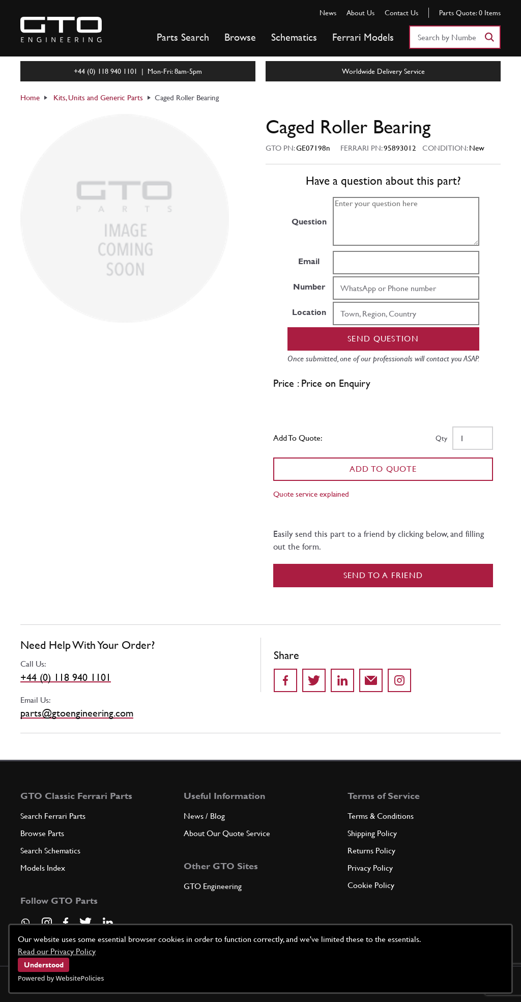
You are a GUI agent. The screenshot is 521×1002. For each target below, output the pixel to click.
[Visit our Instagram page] (47, 922)
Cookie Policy (371, 885)
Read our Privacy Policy (57, 951)
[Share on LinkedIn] (342, 680)
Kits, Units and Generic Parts (98, 97)
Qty (441, 438)
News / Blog (204, 816)
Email (309, 261)
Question (309, 221)
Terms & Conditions (381, 816)
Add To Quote (383, 469)
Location (309, 312)
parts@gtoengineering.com (76, 713)
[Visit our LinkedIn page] (108, 922)
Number (309, 287)
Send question (383, 338)
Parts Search (183, 37)
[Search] (489, 37)
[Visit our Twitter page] (85, 922)
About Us (360, 13)
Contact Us (401, 13)
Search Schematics (50, 850)
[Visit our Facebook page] (65, 922)
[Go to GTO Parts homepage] (61, 29)
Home (30, 97)
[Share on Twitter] (314, 680)
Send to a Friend (383, 575)
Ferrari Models (363, 37)
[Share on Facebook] (285, 680)
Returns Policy (371, 850)
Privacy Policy (370, 868)
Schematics (294, 37)
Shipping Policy (372, 833)
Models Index (42, 868)
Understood (44, 965)
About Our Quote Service (227, 833)
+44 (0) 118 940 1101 (65, 677)
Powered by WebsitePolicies (61, 978)
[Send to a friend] (371, 680)
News (328, 13)
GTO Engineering (213, 886)
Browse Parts (42, 833)
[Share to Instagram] (399, 680)
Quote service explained (311, 494)
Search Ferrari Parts (52, 816)
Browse (240, 37)
